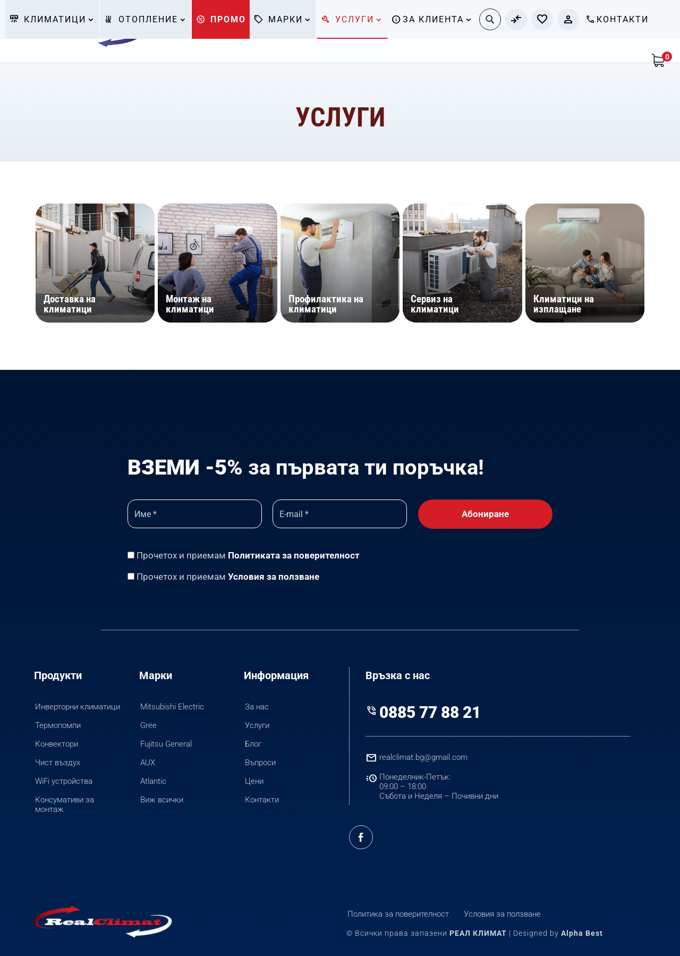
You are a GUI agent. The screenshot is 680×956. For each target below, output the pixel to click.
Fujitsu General (166, 744)
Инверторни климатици (77, 707)
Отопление (141, 19)
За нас (257, 707)
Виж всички (161, 800)
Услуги (347, 19)
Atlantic (153, 781)
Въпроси (260, 762)
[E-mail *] (340, 514)
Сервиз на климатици (435, 304)
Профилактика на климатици (325, 304)
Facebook (361, 837)
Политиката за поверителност (294, 555)
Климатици (47, 19)
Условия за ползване (273, 576)
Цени (254, 781)
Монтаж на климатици (190, 304)
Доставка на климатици (70, 304)
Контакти (617, 19)
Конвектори (56, 744)
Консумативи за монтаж (64, 804)
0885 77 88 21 (430, 712)
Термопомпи (58, 725)
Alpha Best (582, 933)
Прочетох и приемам (244, 555)
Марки (278, 19)
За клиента (427, 19)
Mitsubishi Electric (172, 707)
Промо (221, 19)
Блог (253, 744)
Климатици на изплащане (563, 304)
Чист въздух (57, 762)
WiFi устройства (63, 781)
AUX (147, 762)
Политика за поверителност (398, 914)
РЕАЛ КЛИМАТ (478, 933)
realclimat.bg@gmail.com (423, 757)
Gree (148, 725)
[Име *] (195, 514)
